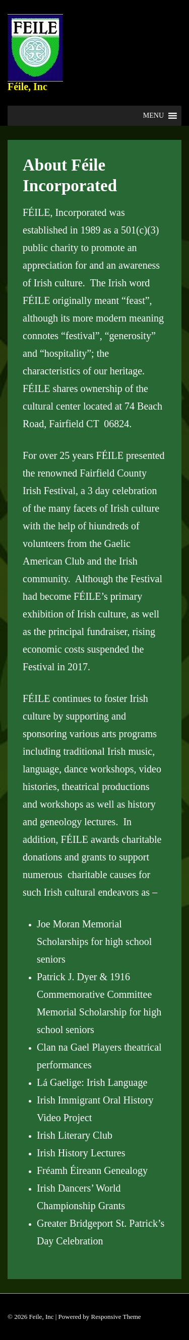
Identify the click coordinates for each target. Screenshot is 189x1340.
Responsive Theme (116, 1316)
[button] (153, 116)
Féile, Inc (27, 86)
